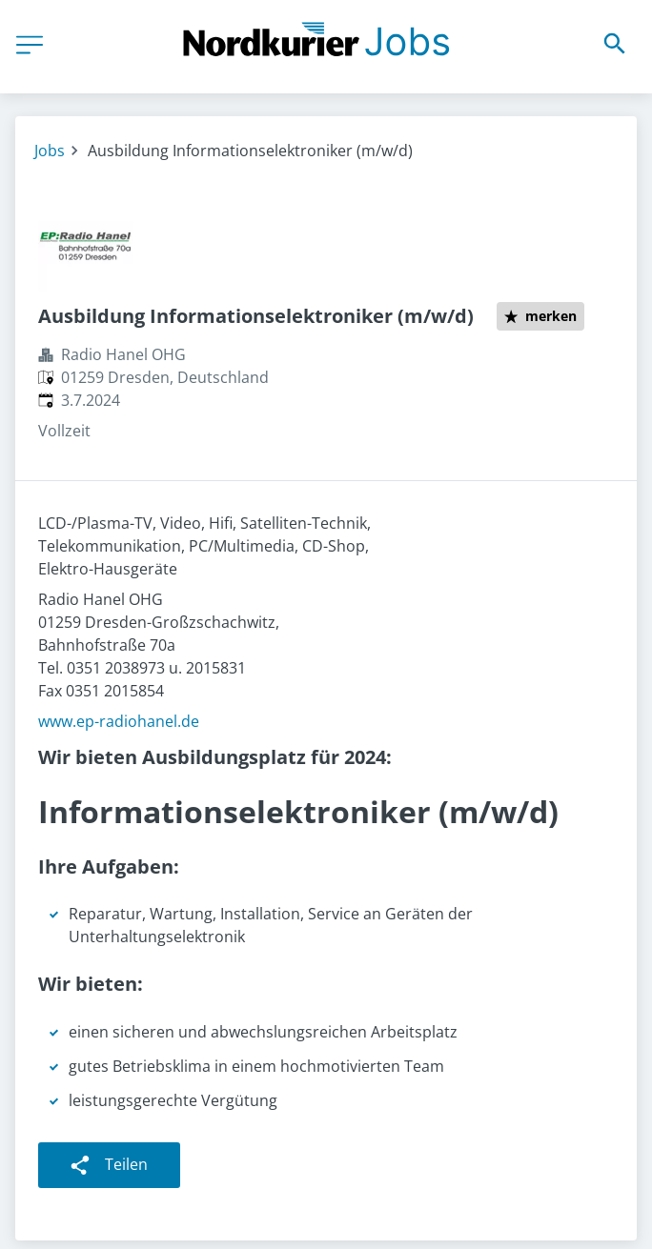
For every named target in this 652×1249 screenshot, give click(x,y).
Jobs (49, 150)
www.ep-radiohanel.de (118, 721)
